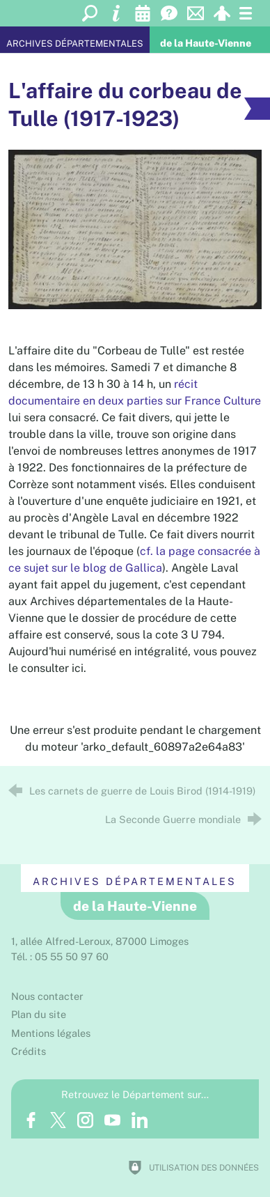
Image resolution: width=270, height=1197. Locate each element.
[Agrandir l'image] (135, 228)
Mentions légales (50, 1033)
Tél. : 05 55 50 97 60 (60, 956)
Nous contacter (47, 996)
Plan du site (38, 1014)
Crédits (28, 1051)
